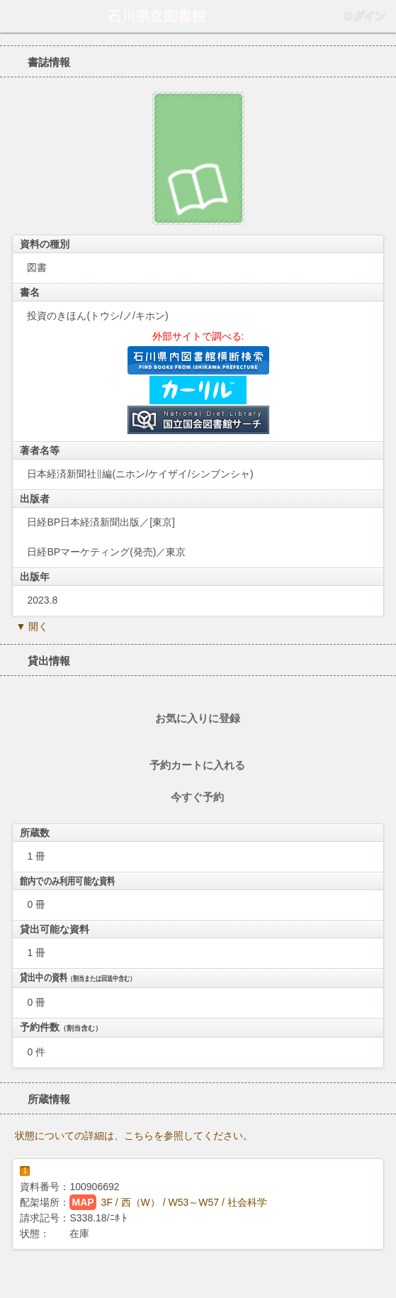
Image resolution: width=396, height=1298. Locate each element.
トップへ (381, 1282)
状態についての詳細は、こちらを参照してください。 (134, 1135)
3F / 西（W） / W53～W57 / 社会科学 (184, 1202)
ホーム (15, 16)
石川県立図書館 (156, 16)
